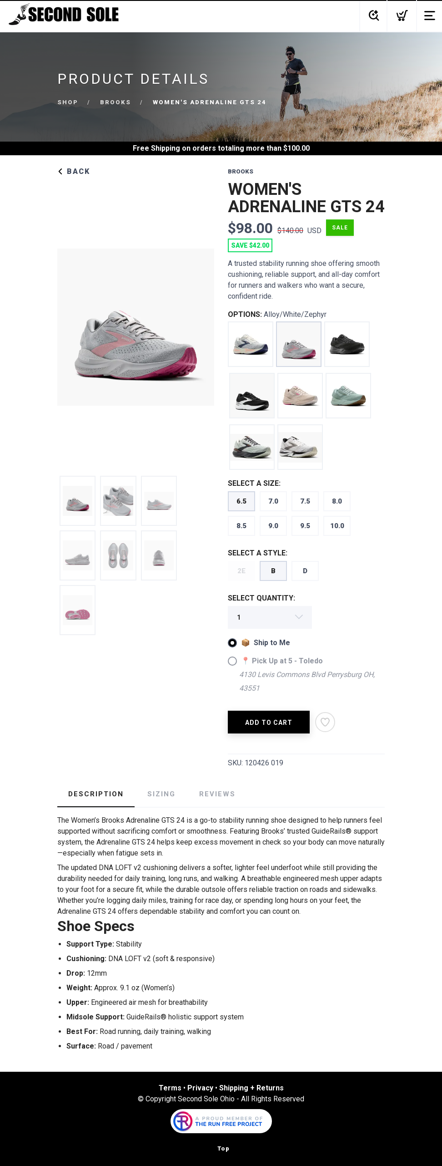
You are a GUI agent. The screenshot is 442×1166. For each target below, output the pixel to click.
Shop (67, 102)
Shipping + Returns (251, 1088)
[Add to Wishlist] (325, 722)
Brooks (115, 102)
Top (223, 1148)
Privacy (200, 1088)
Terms (170, 1088)
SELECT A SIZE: (254, 483)
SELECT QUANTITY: (261, 598)
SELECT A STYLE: (257, 553)
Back (73, 171)
